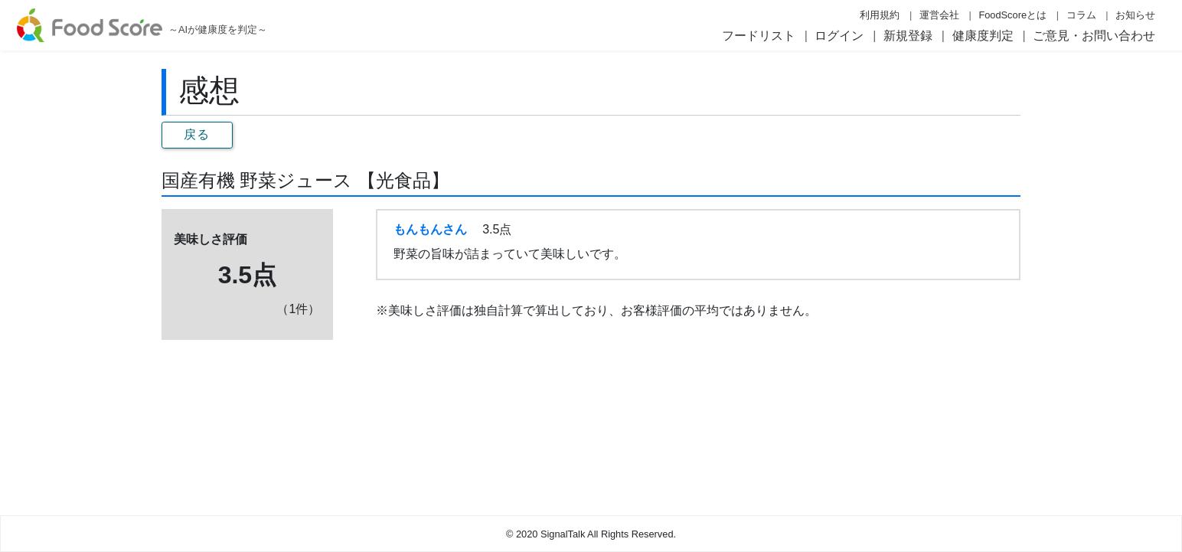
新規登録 (907, 35)
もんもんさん (430, 229)
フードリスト (758, 35)
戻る (197, 134)
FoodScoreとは (1012, 15)
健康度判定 (983, 35)
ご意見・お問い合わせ (1094, 35)
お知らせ (1135, 15)
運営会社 (939, 15)
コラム (1081, 15)
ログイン (839, 35)
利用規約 (880, 15)
